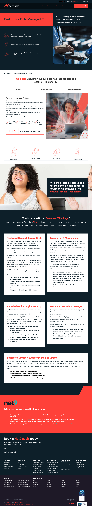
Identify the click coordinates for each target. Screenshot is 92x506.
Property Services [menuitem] (22, 482)
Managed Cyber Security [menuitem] (52, 462)
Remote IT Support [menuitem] (37, 466)
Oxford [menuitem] (77, 484)
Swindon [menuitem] (63, 480)
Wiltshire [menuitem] (63, 486)
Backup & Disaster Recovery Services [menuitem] (65, 468)
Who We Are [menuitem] (7, 462)
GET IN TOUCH (81, 6)
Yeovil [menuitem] (77, 480)
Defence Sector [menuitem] (7, 484)
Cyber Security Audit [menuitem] (51, 470)
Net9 (44, 5)
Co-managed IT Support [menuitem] (38, 464)
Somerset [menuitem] (49, 486)
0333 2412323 (8, 502)
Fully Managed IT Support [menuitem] (38, 462)
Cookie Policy (13, 504)
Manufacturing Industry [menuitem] (23, 480)
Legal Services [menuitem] (7, 482)
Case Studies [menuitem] (21, 464)
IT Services (37, 5)
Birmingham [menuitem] (35, 482)
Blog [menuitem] (19, 462)
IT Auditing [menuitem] (35, 468)
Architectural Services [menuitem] (23, 484)
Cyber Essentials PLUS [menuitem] (52, 466)
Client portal (85, 1)
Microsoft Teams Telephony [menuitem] (80, 467)
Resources (65, 5)
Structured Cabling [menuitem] (80, 464)
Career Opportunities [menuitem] (8, 466)
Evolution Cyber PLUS (46, 89)
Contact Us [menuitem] (6, 468)
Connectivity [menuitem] (78, 462)
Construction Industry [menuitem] (9, 486)
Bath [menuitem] (34, 480)
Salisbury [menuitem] (49, 484)
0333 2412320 (76, 1)
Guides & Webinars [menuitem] (22, 466)
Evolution (18, 89)
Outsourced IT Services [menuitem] (38, 472)
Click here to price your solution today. (67, 424)
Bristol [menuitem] (34, 486)
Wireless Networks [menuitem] (65, 466)
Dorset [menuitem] (48, 480)
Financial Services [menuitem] (8, 480)
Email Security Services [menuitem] (52, 472)
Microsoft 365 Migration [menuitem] (66, 464)
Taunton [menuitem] (63, 482)
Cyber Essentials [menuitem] (51, 464)
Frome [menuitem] (48, 482)
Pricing (58, 5)
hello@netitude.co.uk (19, 502)
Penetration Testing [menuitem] (51, 468)
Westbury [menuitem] (63, 484)
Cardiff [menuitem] (77, 486)
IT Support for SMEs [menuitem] (37, 470)
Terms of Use (19, 504)
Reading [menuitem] (78, 482)
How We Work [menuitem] (7, 464)
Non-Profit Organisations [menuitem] (24, 486)
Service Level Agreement (27, 504)
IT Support (16, 73)
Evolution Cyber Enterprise (74, 89)
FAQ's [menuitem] (19, 468)
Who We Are (50, 5)
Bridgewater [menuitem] (35, 484)
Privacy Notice (7, 504)
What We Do (9, 73)
